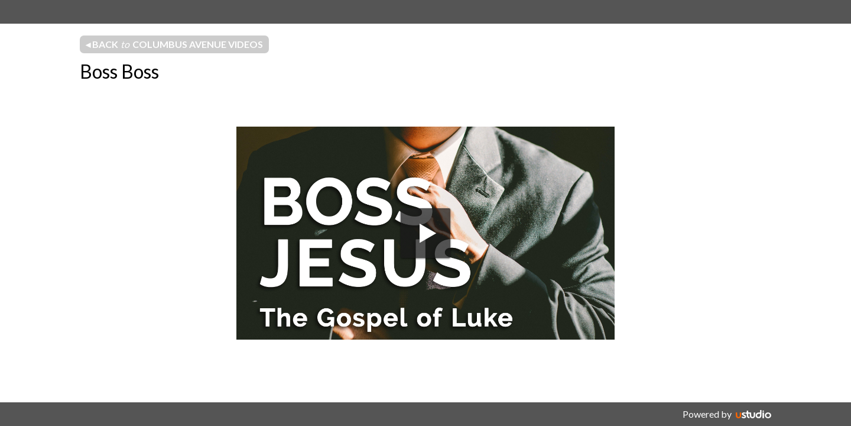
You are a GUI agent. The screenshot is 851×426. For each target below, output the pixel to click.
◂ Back (174, 44)
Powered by (707, 413)
